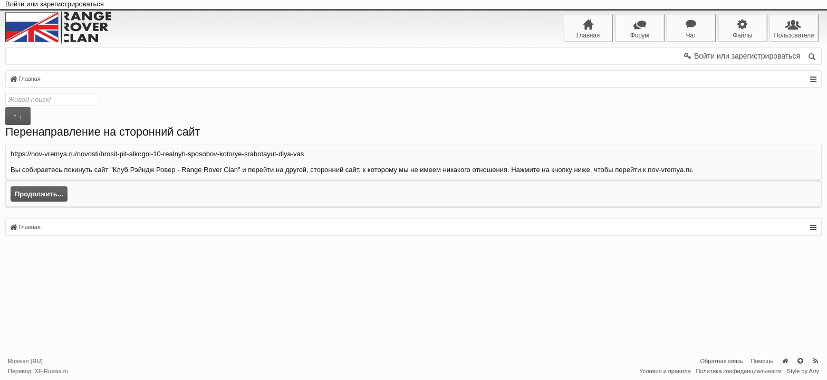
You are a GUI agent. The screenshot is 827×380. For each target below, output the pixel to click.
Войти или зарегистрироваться (54, 4)
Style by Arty (803, 371)
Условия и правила (664, 371)
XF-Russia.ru (51, 371)
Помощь (762, 361)
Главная (784, 361)
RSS (815, 361)
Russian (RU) (25, 361)
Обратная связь (721, 361)
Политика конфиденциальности (739, 371)
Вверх (800, 361)
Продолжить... (39, 194)
